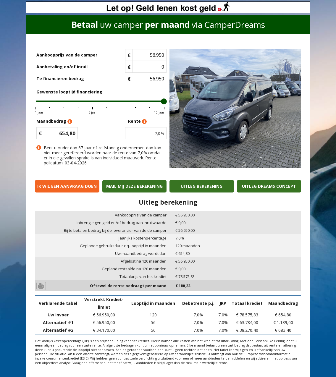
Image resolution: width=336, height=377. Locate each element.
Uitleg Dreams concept (269, 186)
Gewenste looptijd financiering (69, 92)
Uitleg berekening (201, 186)
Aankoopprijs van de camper (66, 55)
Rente (137, 121)
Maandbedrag (54, 121)
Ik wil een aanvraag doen (67, 186)
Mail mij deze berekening (134, 186)
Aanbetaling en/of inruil (62, 66)
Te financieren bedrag (60, 78)
